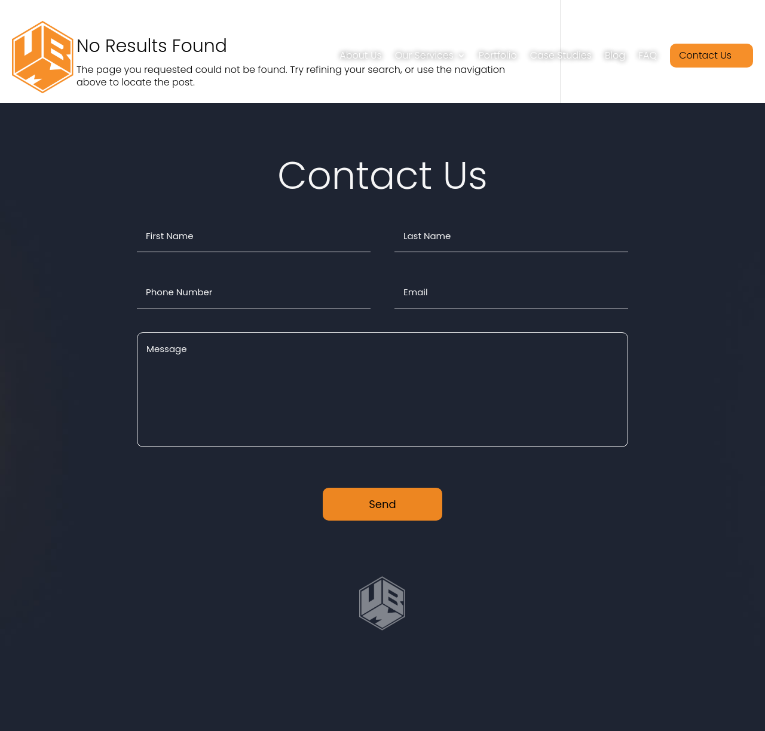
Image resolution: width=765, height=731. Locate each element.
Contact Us (705, 55)
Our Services (424, 55)
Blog (615, 55)
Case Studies (561, 55)
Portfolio (498, 55)
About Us (360, 55)
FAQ (647, 55)
